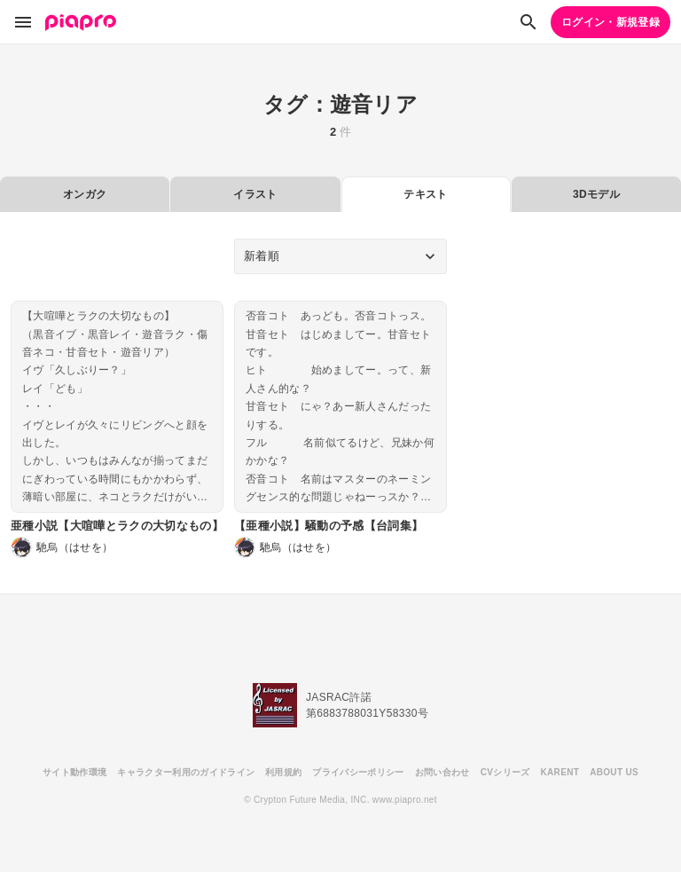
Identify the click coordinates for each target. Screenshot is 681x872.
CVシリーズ (505, 772)
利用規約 (283, 772)
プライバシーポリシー (357, 772)
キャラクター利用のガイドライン (185, 772)
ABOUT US (614, 772)
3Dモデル (596, 194)
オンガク (84, 194)
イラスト (255, 194)
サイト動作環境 (74, 772)
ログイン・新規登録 (610, 22)
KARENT (560, 772)
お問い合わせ (442, 772)
